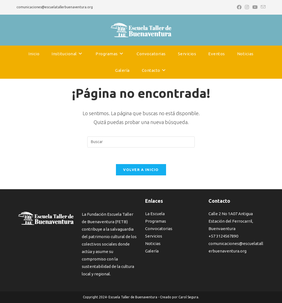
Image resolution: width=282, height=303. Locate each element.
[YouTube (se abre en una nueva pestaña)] (255, 7)
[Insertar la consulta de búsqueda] (141, 141)
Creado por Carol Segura (179, 297)
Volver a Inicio (141, 170)
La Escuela (155, 213)
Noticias (153, 243)
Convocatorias (158, 228)
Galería (152, 251)
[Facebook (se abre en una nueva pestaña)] (239, 7)
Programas (155, 221)
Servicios (153, 236)
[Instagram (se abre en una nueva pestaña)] (247, 7)
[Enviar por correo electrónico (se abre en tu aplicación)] (262, 7)
